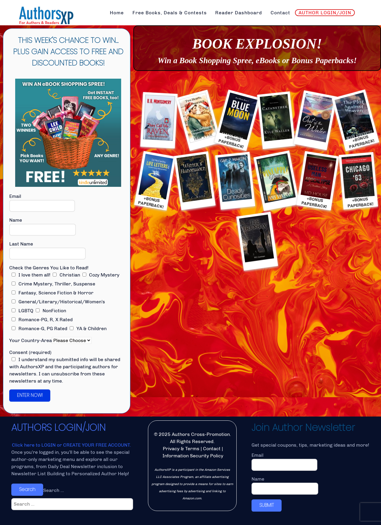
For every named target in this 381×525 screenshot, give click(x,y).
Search (27, 489)
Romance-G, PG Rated (39, 328)
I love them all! (31, 275)
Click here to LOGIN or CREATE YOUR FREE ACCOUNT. (71, 445)
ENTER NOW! (30, 395)
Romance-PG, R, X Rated (42, 319)
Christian (66, 275)
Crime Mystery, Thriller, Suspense (53, 284)
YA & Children (88, 328)
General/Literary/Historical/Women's (58, 302)
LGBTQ (22, 310)
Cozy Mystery (101, 275)
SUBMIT (266, 505)
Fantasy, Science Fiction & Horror (52, 293)
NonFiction (51, 310)
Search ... (53, 490)
